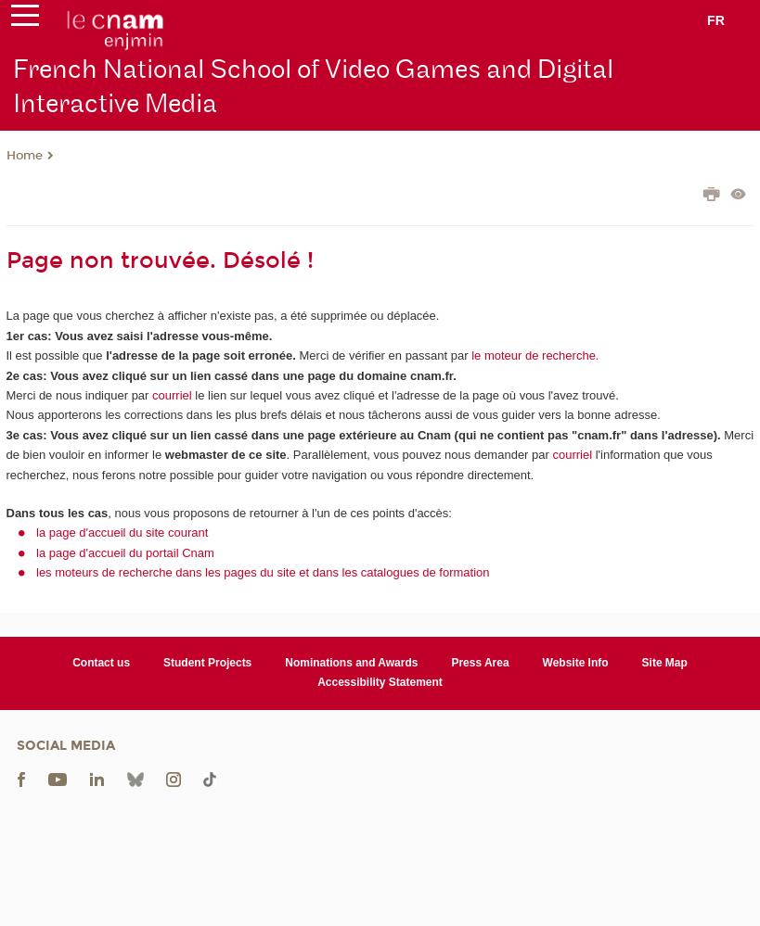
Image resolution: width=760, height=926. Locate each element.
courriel (172, 395)
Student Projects (207, 662)
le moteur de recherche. (534, 355)
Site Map (665, 662)
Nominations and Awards (351, 662)
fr (716, 20)
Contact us (101, 662)
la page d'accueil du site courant (122, 532)
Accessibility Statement (380, 682)
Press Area (480, 662)
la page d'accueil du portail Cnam (125, 553)
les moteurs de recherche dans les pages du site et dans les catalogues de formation (263, 572)
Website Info (576, 662)
